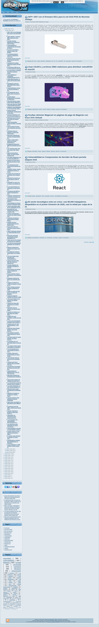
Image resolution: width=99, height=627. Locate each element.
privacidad (17, 565)
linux (19, 576)
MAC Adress (18, 607)
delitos (8, 606)
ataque (33, 196)
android (11, 573)
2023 (6, 457)
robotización (50, 237)
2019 (6, 463)
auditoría (5, 603)
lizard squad (16, 602)
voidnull (6, 548)
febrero (8, 450)
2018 (6, 465)
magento (44, 151)
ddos (19, 582)
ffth (33, 61)
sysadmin (15, 587)
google (18, 563)
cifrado (19, 584)
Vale (62, 2)
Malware (6, 563)
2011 (6, 476)
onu (57, 61)
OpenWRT (60, 61)
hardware (17, 567)
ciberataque (35, 151)
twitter (19, 581)
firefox (13, 589)
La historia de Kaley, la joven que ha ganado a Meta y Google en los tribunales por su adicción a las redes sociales (12, 502)
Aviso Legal (57, 620)
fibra (35, 61)
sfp (64, 61)
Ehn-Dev (11, 607)
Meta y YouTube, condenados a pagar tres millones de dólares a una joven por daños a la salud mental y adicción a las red (12, 507)
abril (7, 30)
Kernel (16, 593)
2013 (6, 473)
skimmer (58, 151)
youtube (5, 588)
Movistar (43, 61)
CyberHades (7, 537)
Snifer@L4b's (7, 542)
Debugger (8, 602)
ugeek (5, 545)
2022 (6, 458)
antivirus (5, 592)
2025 (6, 454)
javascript (5, 596)
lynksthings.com (8, 549)
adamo (5, 607)
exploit (10, 582)
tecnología (55, 237)
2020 (6, 462)
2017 (6, 466)
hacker (40, 109)
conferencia (12, 600)
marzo (8, 449)
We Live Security (8, 531)
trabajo (60, 237)
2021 (6, 460)
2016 (6, 468)
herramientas (13, 585)
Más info (56, 2)
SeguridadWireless (7, 601)
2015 (6, 470)
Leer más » (27, 58)
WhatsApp (11, 579)
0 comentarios (78, 61)
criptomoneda (35, 109)
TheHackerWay (8, 535)
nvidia (10, 577)
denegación (38, 196)
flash (20, 596)
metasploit (12, 603)
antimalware (7, 608)
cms (13, 596)
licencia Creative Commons (54, 621)
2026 (6, 29)
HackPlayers (7, 534)
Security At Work (8, 529)
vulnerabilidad (9, 560)
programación (6, 587)
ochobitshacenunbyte (9, 546)
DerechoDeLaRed (8, 540)
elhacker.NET (51, 619)
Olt (52, 61)
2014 (6, 471)
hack (16, 590)
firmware (5, 589)
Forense (19, 598)
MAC (16, 597)
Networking (15, 588)
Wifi (10, 581)
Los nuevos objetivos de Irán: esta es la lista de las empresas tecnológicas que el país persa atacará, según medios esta (12, 513)
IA (45, 237)
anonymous (6, 598)
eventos (15, 594)
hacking (19, 577)
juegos (15, 592)
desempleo (42, 237)
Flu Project (6, 528)
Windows (17, 569)
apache (5, 594)
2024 (6, 455)
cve (20, 573)
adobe (9, 590)
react (43, 196)
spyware (58, 109)
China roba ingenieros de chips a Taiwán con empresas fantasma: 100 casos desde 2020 (12, 497)
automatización (35, 237)
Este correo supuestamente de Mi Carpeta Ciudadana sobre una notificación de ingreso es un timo (12, 518)
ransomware (16, 571)
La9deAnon (7, 538)
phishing (53, 109)
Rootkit (11, 604)
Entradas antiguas (88, 242)
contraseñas (6, 593)
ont (54, 61)
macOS (44, 109)
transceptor (68, 61)
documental (18, 601)
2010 (6, 478)
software (10, 574)
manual (10, 576)
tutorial (19, 574)
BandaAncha (7, 543)
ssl (13, 598)
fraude (39, 151)
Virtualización (18, 604)
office (20, 589)
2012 (6, 475)
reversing (16, 606)
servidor (52, 196)
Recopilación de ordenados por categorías (12, 20)
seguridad (8, 558)
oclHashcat (14, 608)
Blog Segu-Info (7, 532)
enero (7, 452)
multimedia (9, 597)
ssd (20, 579)
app (10, 584)
